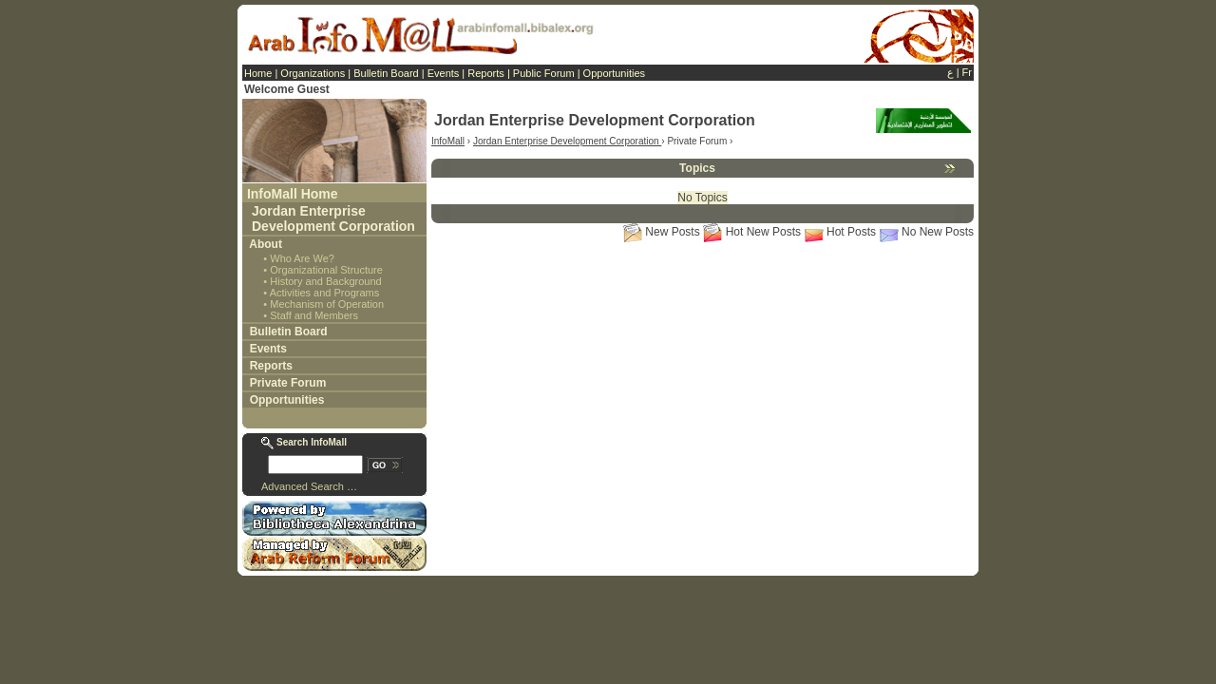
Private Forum (288, 383)
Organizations (312, 73)
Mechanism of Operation (327, 304)
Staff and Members (314, 315)
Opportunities (614, 73)
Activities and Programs (325, 292)
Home (258, 73)
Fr (967, 72)
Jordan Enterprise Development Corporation (333, 218)
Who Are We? (302, 258)
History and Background (325, 281)
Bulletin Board (386, 73)
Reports (485, 73)
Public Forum (544, 73)
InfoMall (448, 141)
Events (444, 73)
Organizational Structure (326, 270)
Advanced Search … (309, 486)
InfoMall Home (292, 193)
